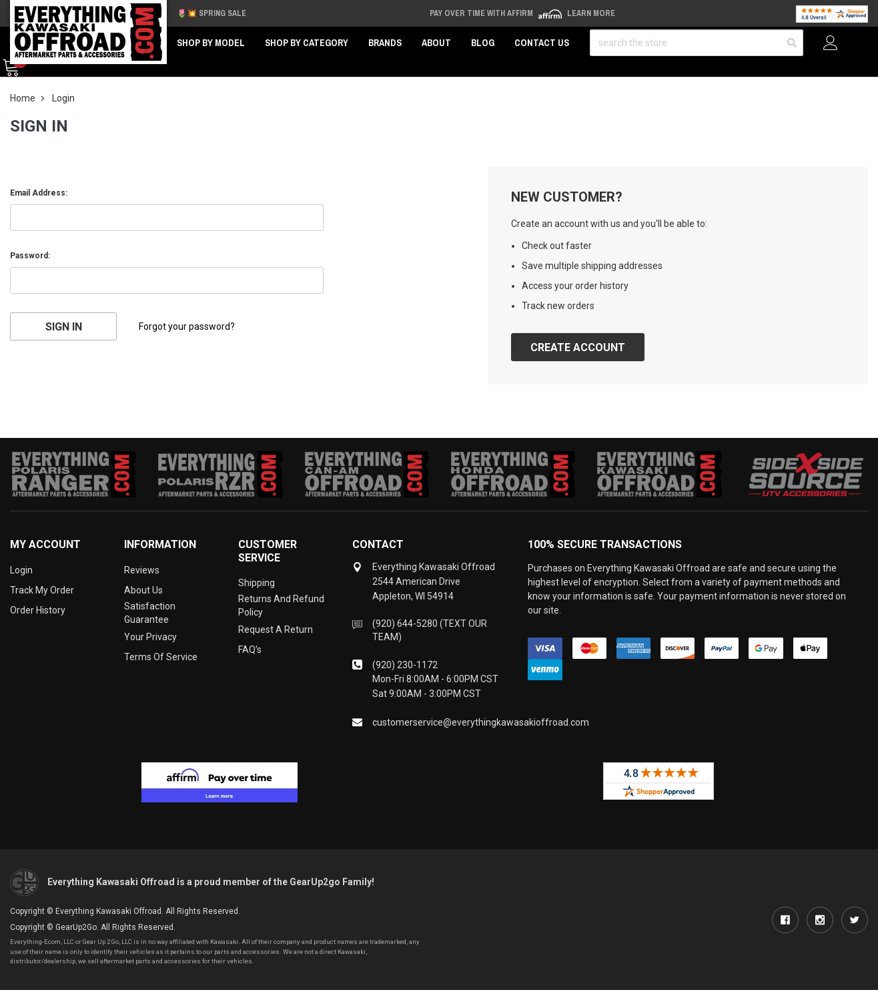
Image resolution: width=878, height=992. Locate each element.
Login (21, 570)
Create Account (577, 347)
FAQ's (250, 649)
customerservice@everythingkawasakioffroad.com (480, 722)
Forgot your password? (187, 326)
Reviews (141, 570)
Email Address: (38, 193)
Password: (30, 255)
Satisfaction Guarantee (149, 613)
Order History (37, 610)
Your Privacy (150, 637)
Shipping (256, 582)
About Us (143, 590)
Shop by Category (306, 43)
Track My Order (42, 590)
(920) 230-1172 (405, 665)
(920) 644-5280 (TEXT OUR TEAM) (429, 630)
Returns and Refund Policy (281, 605)
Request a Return (275, 629)
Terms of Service (160, 657)
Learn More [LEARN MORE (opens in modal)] (591, 13)
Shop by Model (211, 43)
